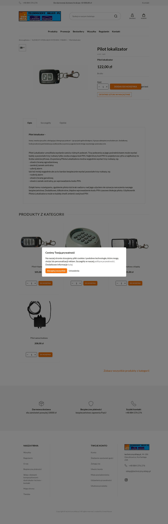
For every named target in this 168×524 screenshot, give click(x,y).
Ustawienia (73, 270)
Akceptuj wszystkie (56, 270)
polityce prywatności (106, 261)
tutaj (70, 264)
